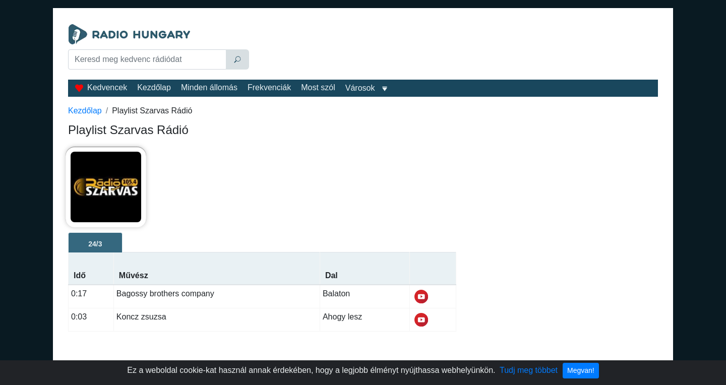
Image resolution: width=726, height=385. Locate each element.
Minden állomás (209, 87)
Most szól (318, 87)
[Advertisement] (456, 49)
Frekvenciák (269, 87)
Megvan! (580, 370)
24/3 (95, 244)
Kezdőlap (154, 87)
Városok (360, 88)
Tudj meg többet (529, 370)
